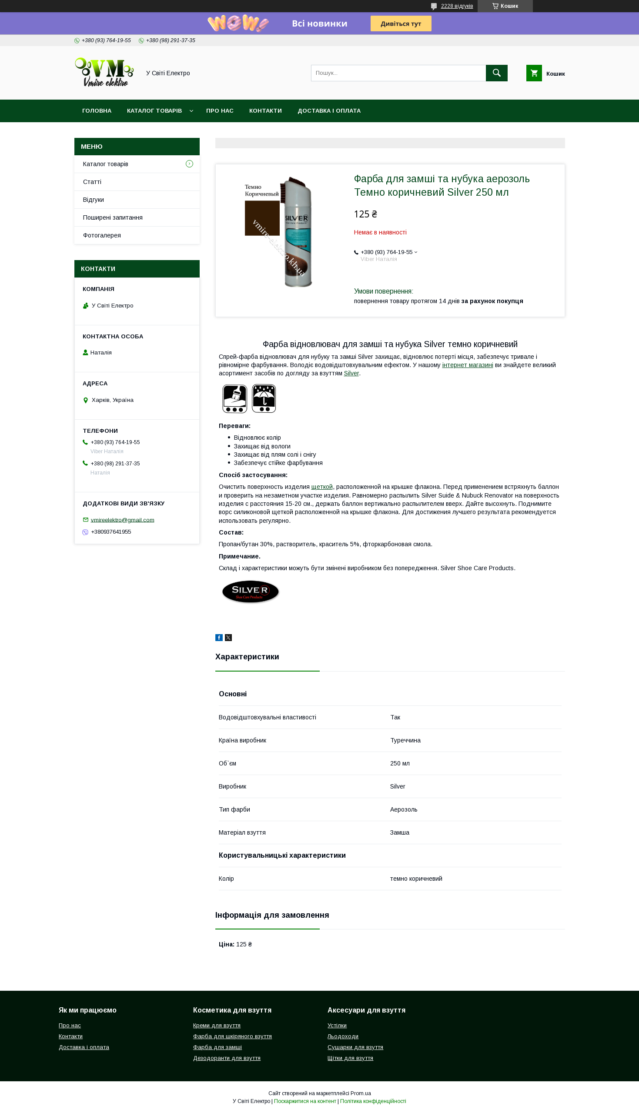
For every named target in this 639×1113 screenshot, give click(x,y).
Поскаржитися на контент (305, 1101)
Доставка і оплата (329, 110)
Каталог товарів (154, 110)
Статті (92, 181)
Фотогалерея (102, 235)
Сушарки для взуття (355, 1047)
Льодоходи (343, 1036)
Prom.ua (361, 1093)
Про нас (220, 110)
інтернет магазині (467, 364)
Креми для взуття (217, 1025)
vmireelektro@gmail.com (122, 519)
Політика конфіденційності (373, 1101)
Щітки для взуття (350, 1058)
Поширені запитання (113, 217)
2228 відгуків (457, 6)
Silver (351, 373)
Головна (96, 110)
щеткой (322, 486)
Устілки (337, 1025)
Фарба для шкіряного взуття (232, 1036)
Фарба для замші (217, 1047)
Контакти (265, 110)
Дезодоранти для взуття (227, 1058)
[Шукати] (497, 73)
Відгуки (93, 199)
